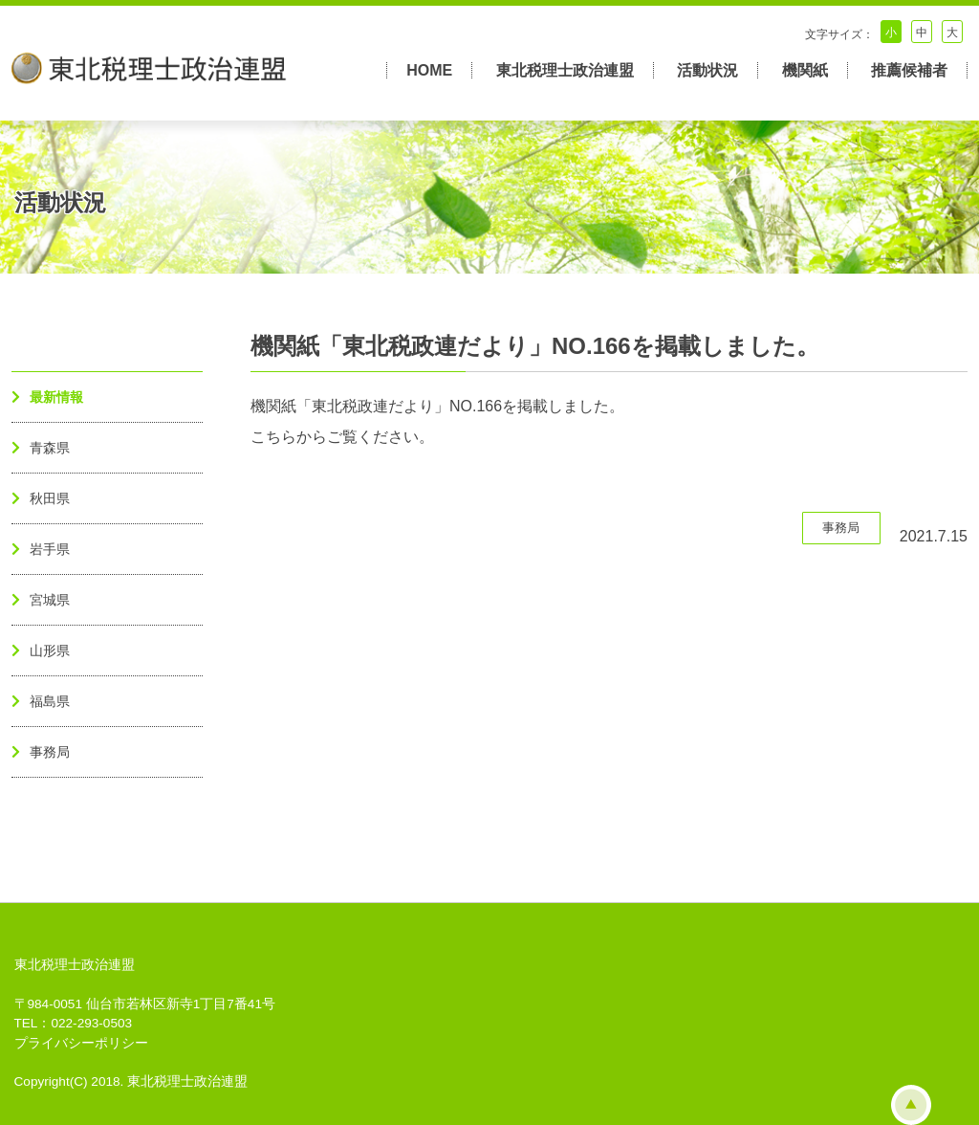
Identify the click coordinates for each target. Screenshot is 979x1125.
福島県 (50, 701)
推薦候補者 (909, 70)
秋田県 (50, 498)
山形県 (50, 650)
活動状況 (707, 70)
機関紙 (805, 70)
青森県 (50, 447)
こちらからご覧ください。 (342, 437)
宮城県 (50, 599)
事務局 (50, 752)
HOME (429, 70)
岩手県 (50, 549)
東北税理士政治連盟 (565, 70)
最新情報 (56, 397)
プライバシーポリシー (81, 1043)
